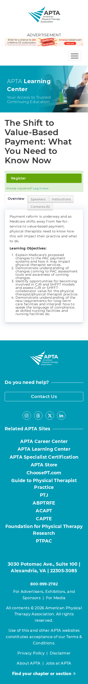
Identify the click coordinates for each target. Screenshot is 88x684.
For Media (56, 598)
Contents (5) (40, 206)
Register (18, 178)
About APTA (28, 663)
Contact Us (44, 396)
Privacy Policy (31, 653)
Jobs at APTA (58, 663)
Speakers (38, 199)
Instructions (61, 199)
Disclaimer (60, 653)
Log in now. (41, 188)
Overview (16, 199)
